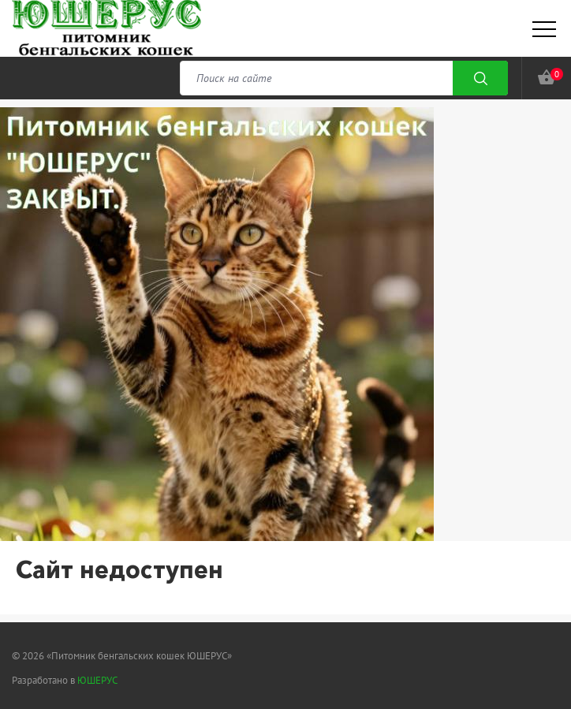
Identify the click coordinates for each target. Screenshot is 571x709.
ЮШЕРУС (97, 680)
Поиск (480, 78)
